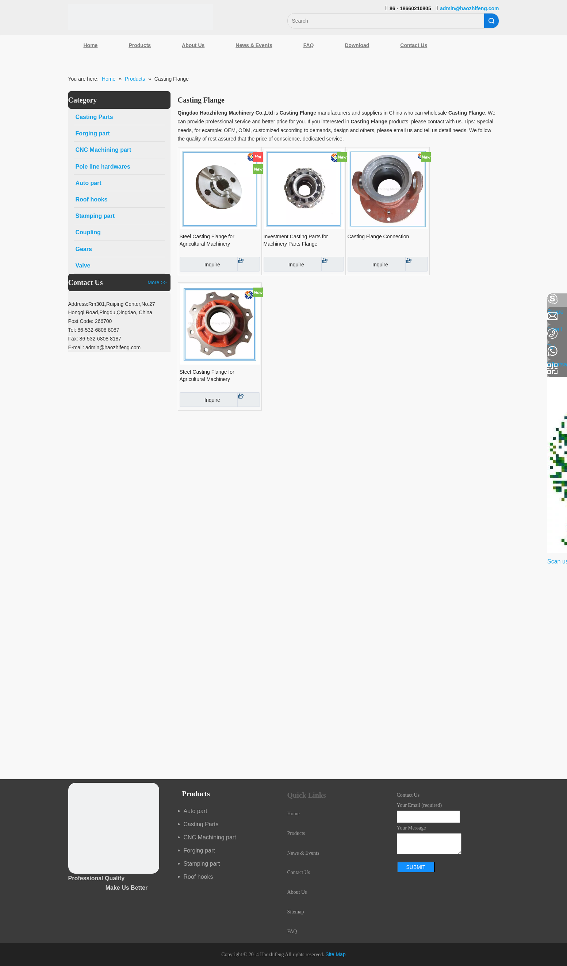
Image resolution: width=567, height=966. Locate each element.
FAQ (308, 45)
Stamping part (202, 864)
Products (140, 45)
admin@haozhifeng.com (469, 8)
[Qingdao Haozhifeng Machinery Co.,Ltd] (141, 17)
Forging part (199, 850)
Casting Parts (201, 824)
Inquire (200, 264)
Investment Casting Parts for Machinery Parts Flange (296, 240)
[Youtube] (9, 357)
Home (91, 45)
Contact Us (413, 45)
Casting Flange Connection (378, 236)
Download (357, 45)
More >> (157, 282)
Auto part (195, 811)
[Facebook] (9, 299)
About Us (193, 45)
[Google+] (9, 337)
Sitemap (295, 912)
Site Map (335, 954)
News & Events (253, 45)
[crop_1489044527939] (113, 828)
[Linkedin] (9, 318)
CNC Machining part (210, 837)
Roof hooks (198, 877)
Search (491, 21)
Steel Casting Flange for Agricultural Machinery (207, 240)
